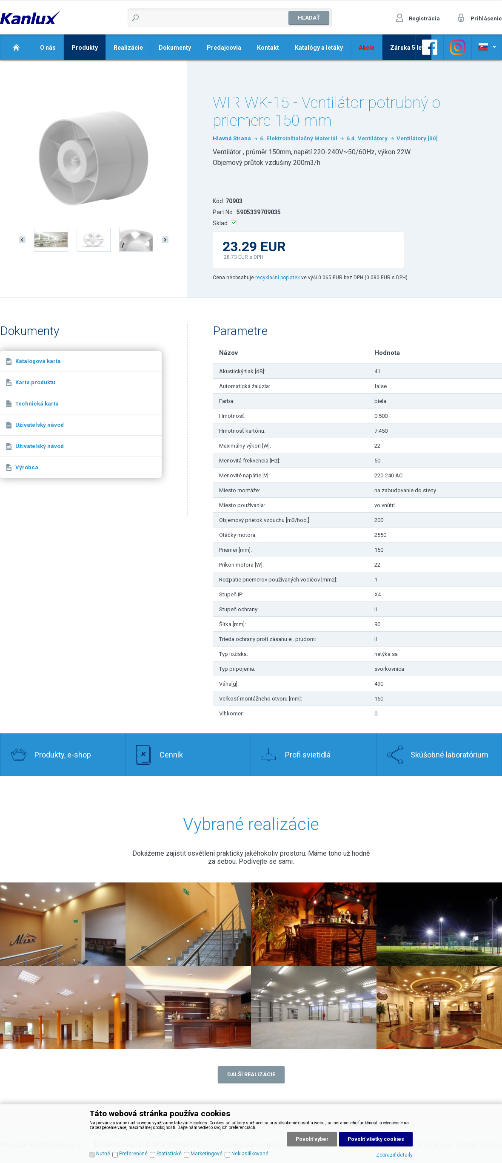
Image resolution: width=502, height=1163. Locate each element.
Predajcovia (224, 47)
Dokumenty (175, 47)
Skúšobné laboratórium (449, 754)
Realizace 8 (439, 1007)
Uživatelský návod (39, 446)
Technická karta (37, 403)
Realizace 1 (188, 924)
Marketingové (206, 1154)
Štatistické (169, 1154)
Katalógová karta (38, 361)
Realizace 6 (188, 1007)
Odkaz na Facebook (430, 47)
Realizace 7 (313, 1007)
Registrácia (424, 18)
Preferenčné (133, 1154)
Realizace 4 (439, 924)
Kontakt (268, 47)
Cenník (171, 754)
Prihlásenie (486, 18)
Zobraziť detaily (394, 1155)
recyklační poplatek (277, 278)
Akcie (366, 47)
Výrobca (26, 467)
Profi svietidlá (308, 754)
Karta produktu (35, 382)
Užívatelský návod (39, 425)
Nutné (103, 1154)
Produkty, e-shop (62, 754)
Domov (16, 47)
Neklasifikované (249, 1154)
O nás (48, 47)
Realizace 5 (63, 1007)
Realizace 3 (313, 924)
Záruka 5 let (407, 47)
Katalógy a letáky (319, 47)
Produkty (84, 47)
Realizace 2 (63, 924)
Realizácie (128, 47)
